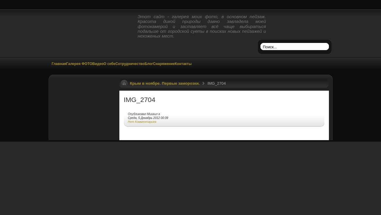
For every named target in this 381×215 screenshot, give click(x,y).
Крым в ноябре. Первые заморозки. (165, 83)
